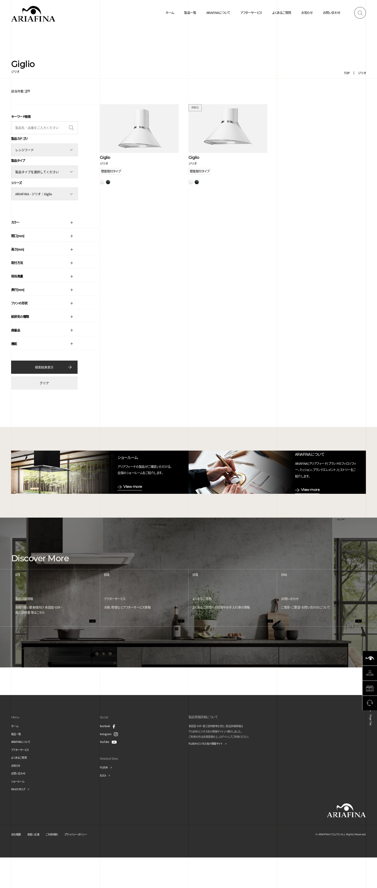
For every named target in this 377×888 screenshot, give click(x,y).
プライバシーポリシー (85, 864)
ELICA (104, 805)
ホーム (169, 12)
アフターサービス (251, 12)
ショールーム (19, 811)
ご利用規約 (57, 864)
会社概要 (17, 864)
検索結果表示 (44, 365)
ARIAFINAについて (218, 12)
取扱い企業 (36, 864)
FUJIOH (105, 797)
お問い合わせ (332, 12)
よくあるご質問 (281, 12)
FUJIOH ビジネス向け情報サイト (209, 774)
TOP (347, 73)
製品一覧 (190, 12)
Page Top (370, 750)
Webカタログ (19, 819)
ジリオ (362, 73)
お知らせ (307, 12)
